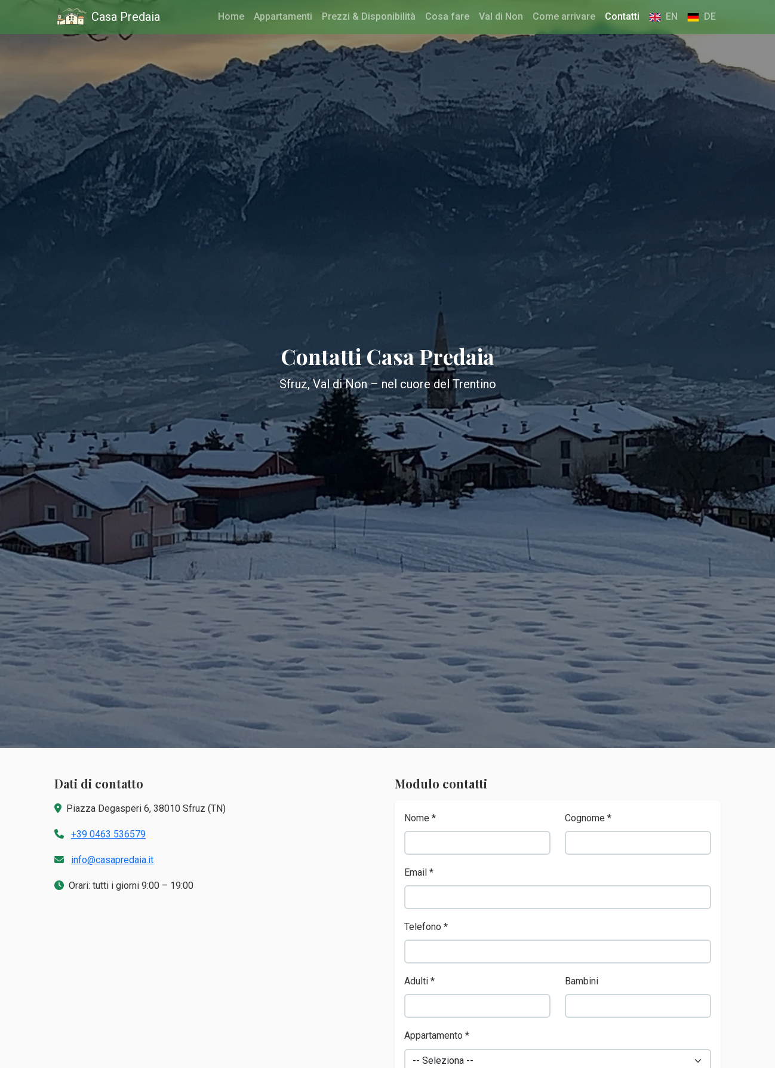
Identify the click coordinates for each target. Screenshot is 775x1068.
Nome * (420, 818)
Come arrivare (564, 16)
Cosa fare (447, 16)
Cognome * (588, 818)
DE (701, 16)
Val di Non (501, 16)
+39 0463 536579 (108, 834)
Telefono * (426, 926)
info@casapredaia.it (112, 860)
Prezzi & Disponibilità (369, 16)
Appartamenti (283, 16)
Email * (418, 872)
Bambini (581, 981)
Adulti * (419, 981)
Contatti (622, 16)
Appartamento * (436, 1035)
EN (663, 16)
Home (231, 16)
